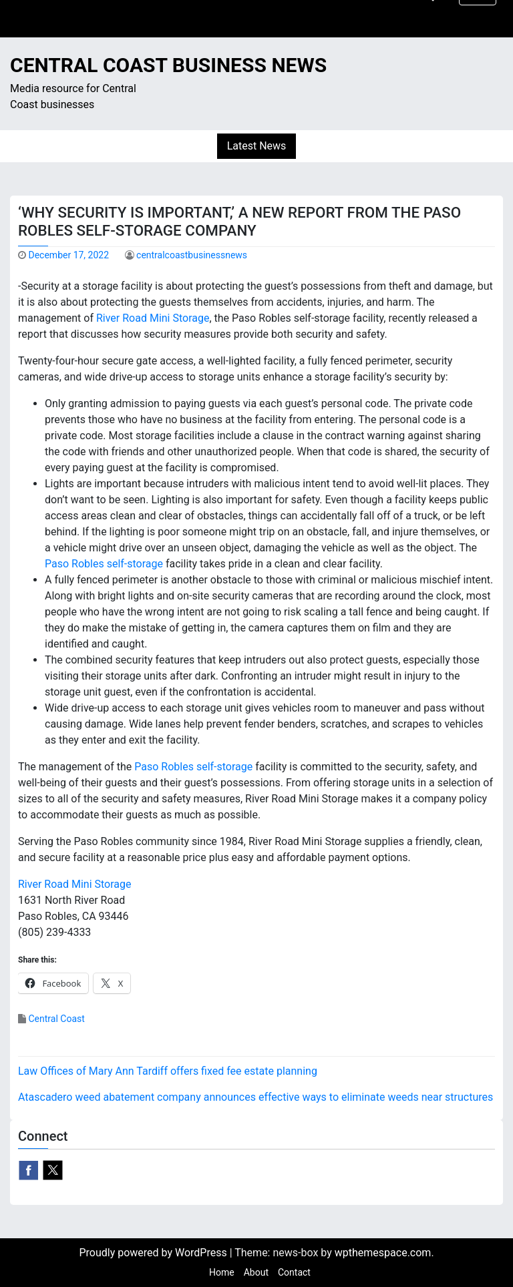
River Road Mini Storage (153, 318)
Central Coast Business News (168, 65)
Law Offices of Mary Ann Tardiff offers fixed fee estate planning (167, 1071)
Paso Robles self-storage (104, 563)
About (256, 1272)
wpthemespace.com (383, 1252)
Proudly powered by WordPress (154, 1252)
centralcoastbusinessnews (191, 255)
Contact (294, 1272)
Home (221, 1272)
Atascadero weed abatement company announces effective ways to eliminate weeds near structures (255, 1097)
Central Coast (56, 1018)
